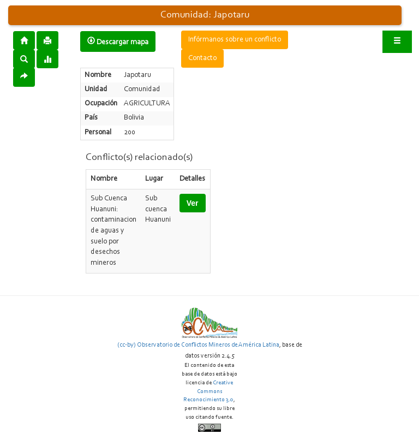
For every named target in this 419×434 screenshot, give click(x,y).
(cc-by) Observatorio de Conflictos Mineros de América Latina (198, 345)
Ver (193, 203)
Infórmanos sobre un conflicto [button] (234, 40)
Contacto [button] (202, 58)
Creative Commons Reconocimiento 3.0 (208, 391)
